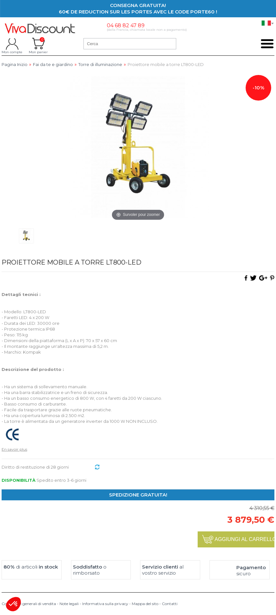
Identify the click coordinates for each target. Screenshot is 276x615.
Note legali (69, 603)
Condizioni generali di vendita (29, 603)
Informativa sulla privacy (105, 603)
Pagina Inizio (15, 64)
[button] (13, 604)
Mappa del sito (145, 603)
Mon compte (12, 43)
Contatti (169, 603)
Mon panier (38, 43)
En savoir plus (14, 449)
